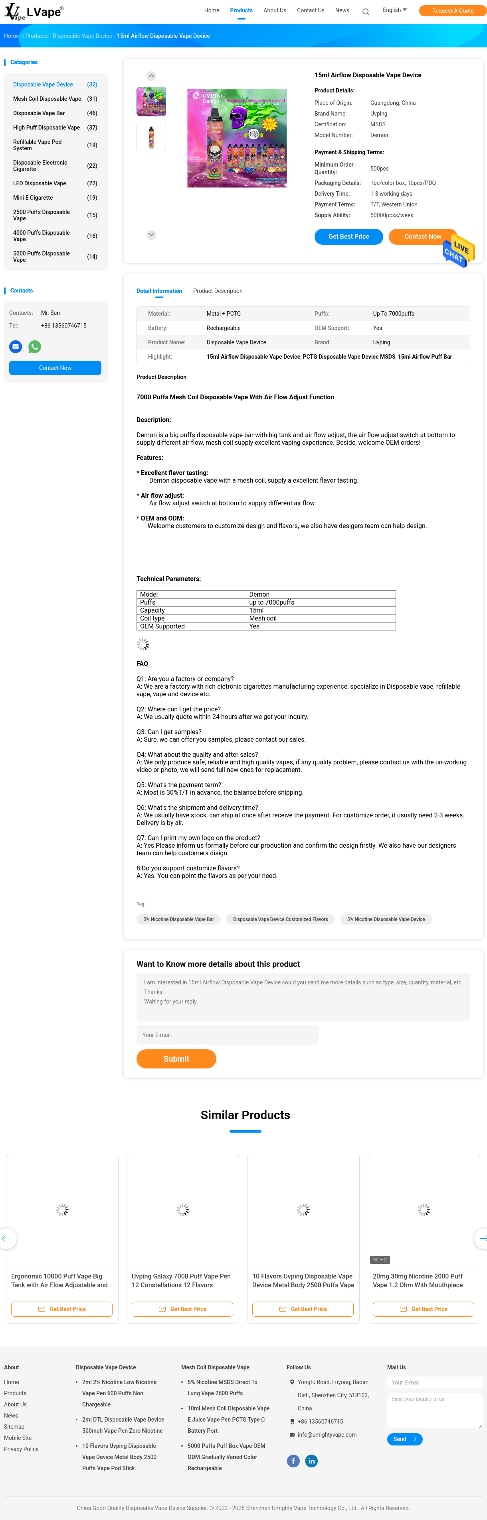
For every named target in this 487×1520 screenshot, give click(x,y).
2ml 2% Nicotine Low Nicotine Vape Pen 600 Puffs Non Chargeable (119, 1393)
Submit (176, 1059)
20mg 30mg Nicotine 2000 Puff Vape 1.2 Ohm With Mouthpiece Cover (418, 1285)
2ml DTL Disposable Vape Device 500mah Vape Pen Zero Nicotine (123, 1425)
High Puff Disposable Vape (55, 128)
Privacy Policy (21, 1449)
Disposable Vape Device (55, 84)
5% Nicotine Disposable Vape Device (386, 919)
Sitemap (14, 1427)
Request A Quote (453, 11)
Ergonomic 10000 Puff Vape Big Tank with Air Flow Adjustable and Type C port (59, 1285)
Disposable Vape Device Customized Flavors (280, 919)
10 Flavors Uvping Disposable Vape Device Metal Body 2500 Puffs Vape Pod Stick (303, 1285)
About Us (15, 1404)
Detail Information (159, 291)
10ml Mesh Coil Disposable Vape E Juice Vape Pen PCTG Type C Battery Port (229, 1419)
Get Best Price (349, 236)
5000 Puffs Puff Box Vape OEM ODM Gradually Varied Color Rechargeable (226, 1457)
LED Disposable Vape (55, 183)
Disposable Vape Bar (55, 113)
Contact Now (55, 368)
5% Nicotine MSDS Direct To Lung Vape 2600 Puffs (222, 1387)
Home (11, 1382)
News (11, 1415)
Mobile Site (18, 1438)
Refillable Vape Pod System (55, 145)
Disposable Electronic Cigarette (55, 165)
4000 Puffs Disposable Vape (55, 236)
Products (15, 1393)
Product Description (217, 291)
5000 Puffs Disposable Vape (55, 256)
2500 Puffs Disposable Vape (55, 215)
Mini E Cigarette (55, 198)
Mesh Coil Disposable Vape (55, 99)
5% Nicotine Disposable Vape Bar (178, 919)
